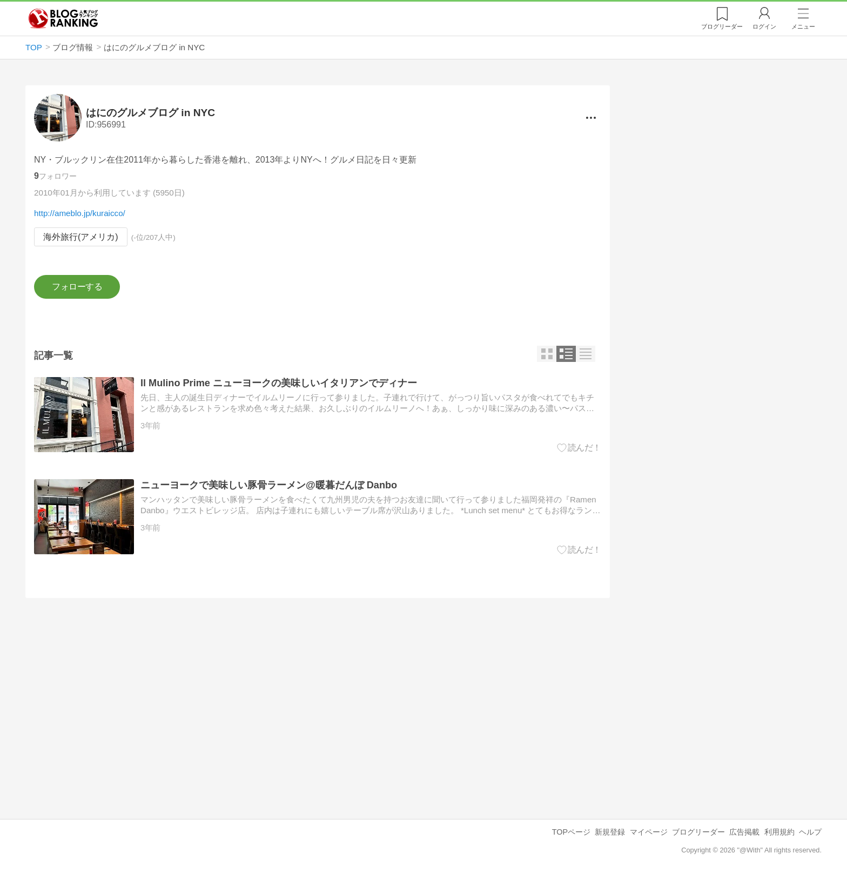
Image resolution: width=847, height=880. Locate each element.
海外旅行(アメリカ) (80, 236)
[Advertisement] (317, 700)
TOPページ (571, 832)
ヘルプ (810, 832)
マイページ (649, 832)
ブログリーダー (698, 832)
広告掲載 (744, 832)
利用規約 (779, 832)
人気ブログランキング (63, 18)
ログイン (764, 26)
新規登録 (610, 832)
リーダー (722, 26)
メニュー (803, 26)
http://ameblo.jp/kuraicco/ (79, 213)
